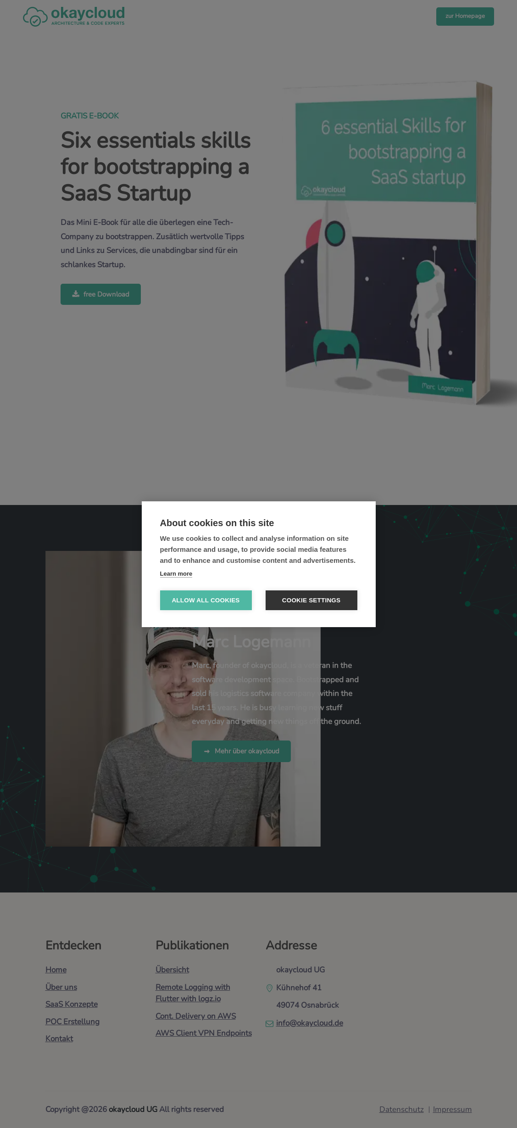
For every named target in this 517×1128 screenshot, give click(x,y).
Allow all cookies (205, 600)
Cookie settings (311, 600)
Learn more (176, 573)
